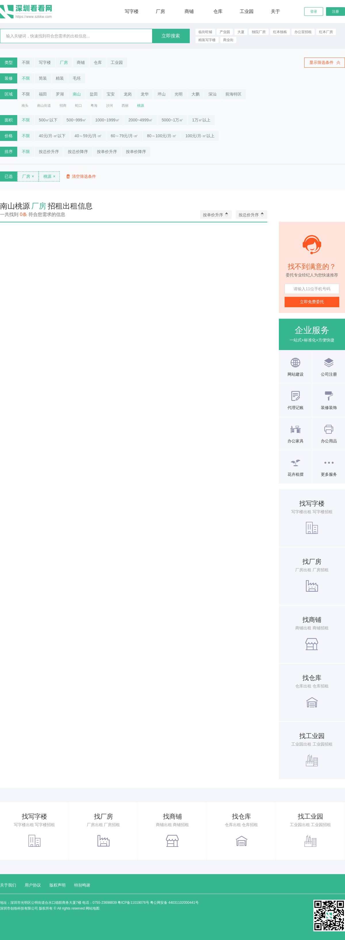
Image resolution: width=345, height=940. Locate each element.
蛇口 (78, 106)
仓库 (218, 11)
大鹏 (195, 94)
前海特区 (233, 94)
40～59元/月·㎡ (88, 135)
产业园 (225, 32)
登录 (313, 11)
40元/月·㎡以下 (52, 135)
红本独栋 (280, 32)
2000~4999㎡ (141, 120)
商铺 (189, 11)
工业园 (247, 11)
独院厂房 (259, 32)
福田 (43, 94)
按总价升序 (49, 151)
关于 (275, 11)
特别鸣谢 (82, 885)
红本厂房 (326, 32)
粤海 (94, 106)
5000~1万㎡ (172, 120)
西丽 (125, 106)
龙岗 (128, 94)
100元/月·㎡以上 (199, 135)
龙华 (145, 94)
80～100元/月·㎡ (162, 135)
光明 (179, 94)
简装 (43, 78)
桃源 (140, 106)
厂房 (160, 11)
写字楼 (132, 11)
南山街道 (44, 106)
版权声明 (57, 885)
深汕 (212, 94)
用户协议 (33, 885)
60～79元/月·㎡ (124, 135)
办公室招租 (303, 32)
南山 (77, 94)
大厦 (240, 32)
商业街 (228, 40)
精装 (60, 78)
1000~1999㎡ (107, 120)
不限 (26, 62)
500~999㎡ (76, 120)
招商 (63, 106)
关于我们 (8, 885)
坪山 (162, 94)
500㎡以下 (48, 120)
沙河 (109, 106)
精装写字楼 (207, 40)
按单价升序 (107, 151)
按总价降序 (78, 151)
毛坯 (77, 78)
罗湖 (60, 94)
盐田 (94, 94)
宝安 (111, 94)
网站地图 (92, 908)
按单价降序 (136, 151)
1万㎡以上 (201, 120)
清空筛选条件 (81, 176)
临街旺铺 (205, 32)
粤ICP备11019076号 (133, 903)
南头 (25, 106)
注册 (335, 11)
